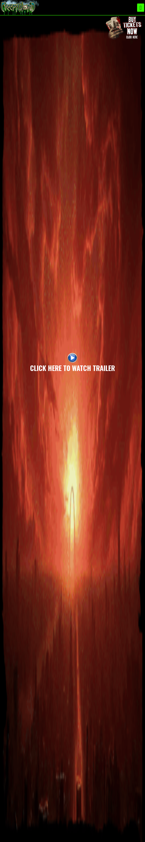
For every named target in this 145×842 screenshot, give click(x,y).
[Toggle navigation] (140, 8)
